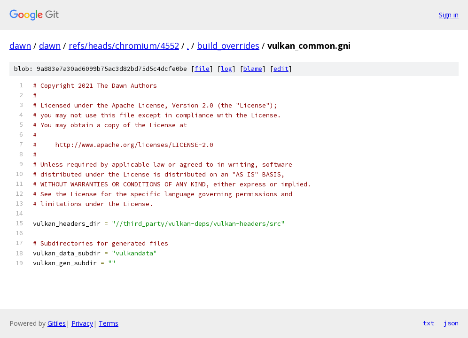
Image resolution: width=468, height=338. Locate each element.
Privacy (82, 323)
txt (428, 323)
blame (252, 69)
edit (281, 69)
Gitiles (56, 323)
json (451, 323)
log (226, 69)
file (202, 69)
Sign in (449, 14)
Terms (108, 323)
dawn (20, 45)
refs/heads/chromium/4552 (124, 45)
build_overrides (228, 45)
